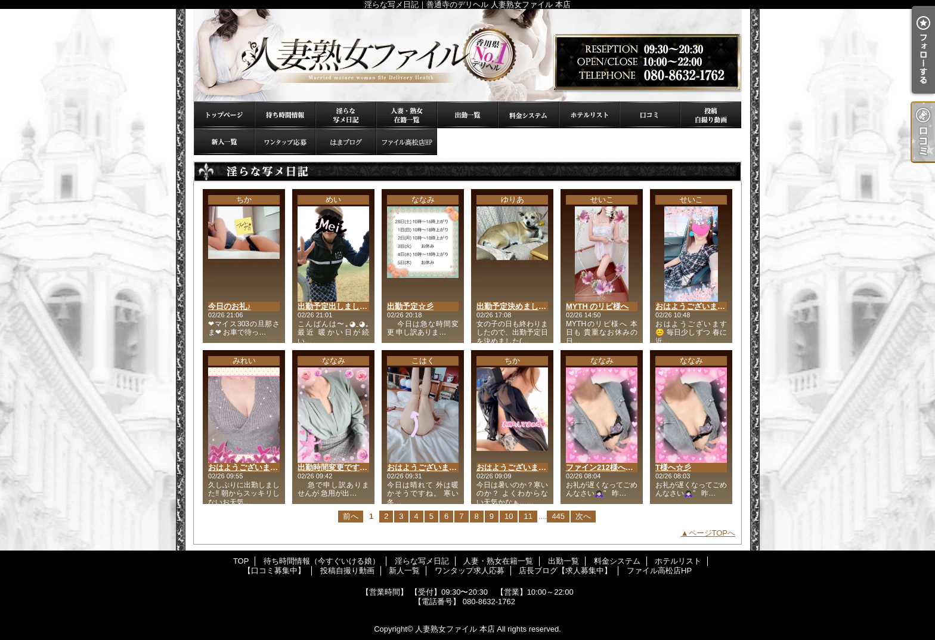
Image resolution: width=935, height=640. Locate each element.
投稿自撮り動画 (710, 114)
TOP (224, 114)
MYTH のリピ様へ (597, 306)
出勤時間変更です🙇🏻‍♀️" (335, 467)
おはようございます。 (426, 467)
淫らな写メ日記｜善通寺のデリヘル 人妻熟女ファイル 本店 (467, 55)
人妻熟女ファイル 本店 (455, 628)
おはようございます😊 (695, 306)
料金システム (528, 114)
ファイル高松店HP (406, 141)
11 (528, 516)
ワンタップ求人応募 (285, 141)
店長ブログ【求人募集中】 (345, 141)
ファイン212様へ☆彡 (603, 467)
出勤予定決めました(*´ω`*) (522, 306)
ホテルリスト (589, 114)
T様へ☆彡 (673, 467)
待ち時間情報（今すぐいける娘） (285, 114)
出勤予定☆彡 (410, 306)
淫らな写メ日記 (345, 114)
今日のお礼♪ (229, 306)
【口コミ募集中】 (650, 114)
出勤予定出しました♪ (334, 306)
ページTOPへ (712, 532)
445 (558, 516)
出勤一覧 (467, 114)
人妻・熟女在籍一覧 (406, 114)
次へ (583, 516)
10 (508, 516)
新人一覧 (224, 141)
